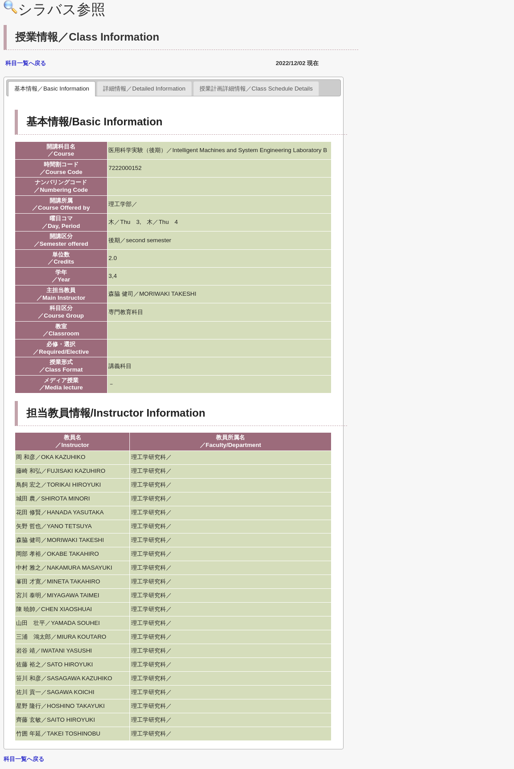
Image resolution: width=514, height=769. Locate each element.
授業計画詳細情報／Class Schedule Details (256, 88)
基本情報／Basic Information (51, 88)
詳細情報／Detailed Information (144, 88)
